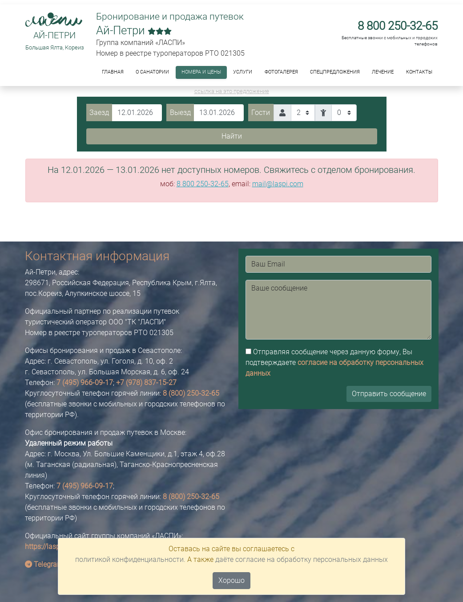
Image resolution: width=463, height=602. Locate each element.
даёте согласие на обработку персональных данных (301, 559)
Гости (260, 112)
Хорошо (231, 580)
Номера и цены (201, 72)
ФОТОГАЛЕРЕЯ (281, 72)
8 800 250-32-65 (398, 26)
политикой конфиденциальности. (130, 559)
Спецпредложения (335, 72)
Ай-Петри (54, 35)
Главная (113, 72)
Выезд (180, 112)
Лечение (383, 72)
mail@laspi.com (277, 184)
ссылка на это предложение (231, 91)
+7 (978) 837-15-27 (146, 382)
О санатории (152, 72)
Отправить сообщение (389, 393)
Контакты (419, 72)
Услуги (242, 72)
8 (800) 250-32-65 (191, 393)
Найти (231, 136)
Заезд (99, 112)
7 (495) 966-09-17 (84, 382)
